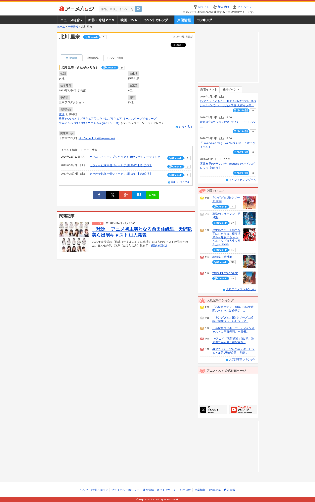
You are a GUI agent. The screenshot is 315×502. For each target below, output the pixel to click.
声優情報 (184, 19)
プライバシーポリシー (125, 490)
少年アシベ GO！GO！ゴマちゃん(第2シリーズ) (89, 123)
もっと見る (186, 126)
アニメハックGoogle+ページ (243, 409)
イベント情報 (114, 58)
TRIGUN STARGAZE (225, 273)
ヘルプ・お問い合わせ (94, 490)
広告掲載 (229, 490)
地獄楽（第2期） (223, 256)
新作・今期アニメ (101, 19)
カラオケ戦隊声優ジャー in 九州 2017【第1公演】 (121, 165)
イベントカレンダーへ (242, 179)
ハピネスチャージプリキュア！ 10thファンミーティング (125, 156)
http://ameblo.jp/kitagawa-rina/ (97, 138)
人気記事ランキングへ (242, 359)
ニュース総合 (71, 19)
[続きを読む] (159, 245)
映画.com (215, 490)
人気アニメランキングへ (241, 289)
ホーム (61, 26)
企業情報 (200, 490)
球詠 (61, 114)
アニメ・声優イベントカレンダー (157, 19)
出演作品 (93, 58)
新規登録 (223, 6)
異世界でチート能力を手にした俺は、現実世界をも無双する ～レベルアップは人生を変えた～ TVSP (226, 237)
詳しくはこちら (181, 182)
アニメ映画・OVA (128, 19)
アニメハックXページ (213, 409)
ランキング (205, 19)
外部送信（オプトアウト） (159, 490)
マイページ (244, 6)
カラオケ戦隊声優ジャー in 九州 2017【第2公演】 (121, 173)
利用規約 (185, 490)
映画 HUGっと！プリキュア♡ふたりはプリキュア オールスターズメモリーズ (107, 118)
